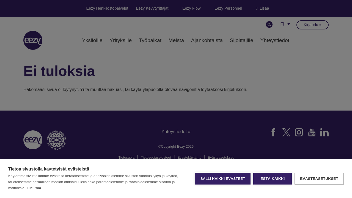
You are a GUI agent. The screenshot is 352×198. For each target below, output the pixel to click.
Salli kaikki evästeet (222, 179)
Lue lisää (34, 188)
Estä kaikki (272, 179)
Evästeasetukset (319, 179)
